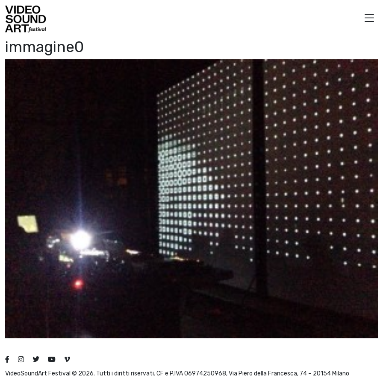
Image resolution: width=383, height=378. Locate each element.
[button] (369, 19)
